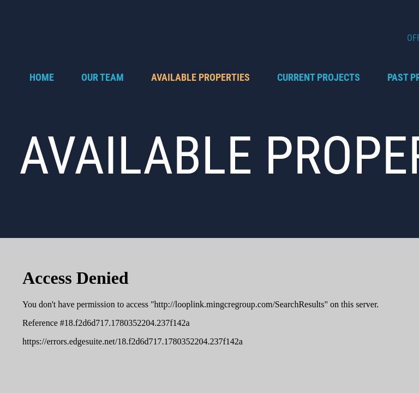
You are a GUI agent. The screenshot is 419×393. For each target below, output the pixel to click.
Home (41, 77)
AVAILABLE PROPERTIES (200, 77)
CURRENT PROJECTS (318, 77)
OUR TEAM (102, 77)
